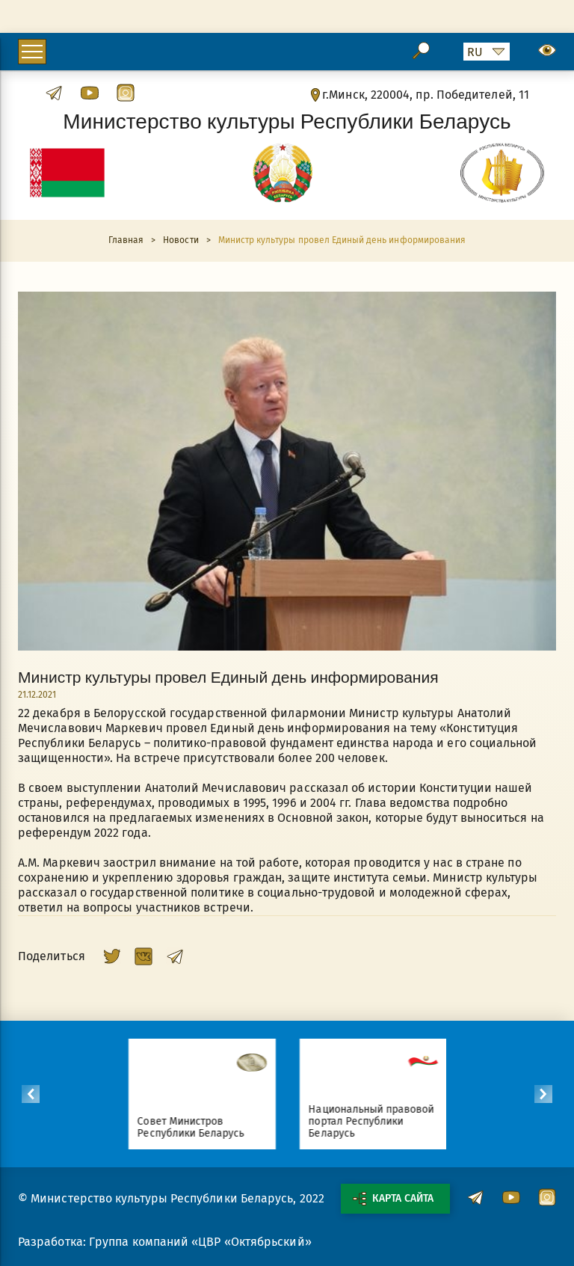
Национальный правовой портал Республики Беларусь (376, 1121)
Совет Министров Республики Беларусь (196, 1127)
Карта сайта (393, 1198)
